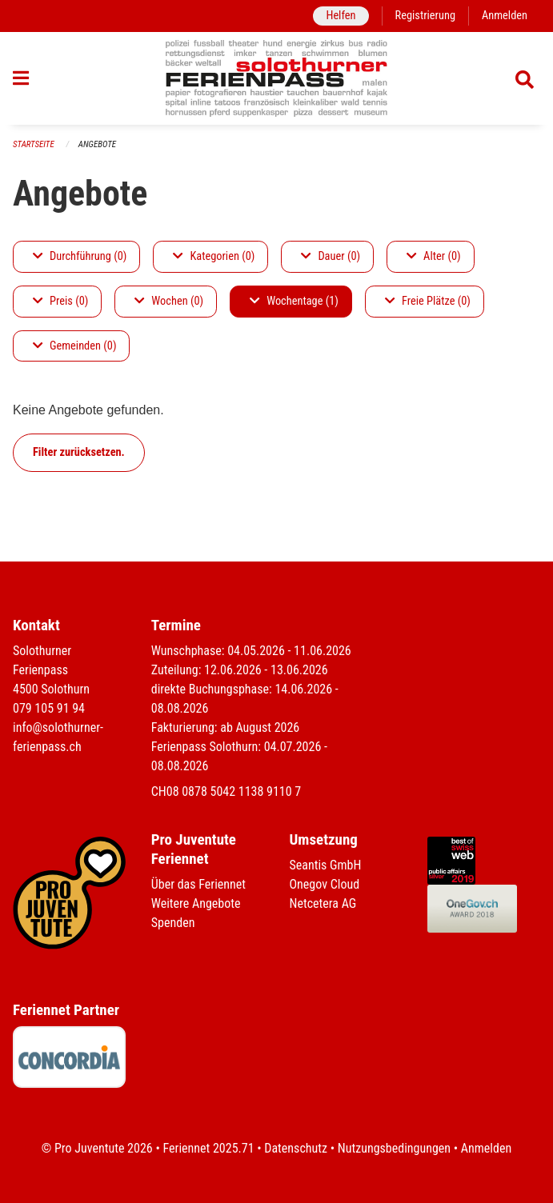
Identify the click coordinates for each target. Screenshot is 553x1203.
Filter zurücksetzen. (79, 452)
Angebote (97, 144)
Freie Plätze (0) (428, 301)
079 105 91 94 (49, 708)
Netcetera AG (323, 903)
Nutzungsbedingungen (394, 1148)
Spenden (173, 922)
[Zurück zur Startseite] (276, 78)
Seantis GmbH (326, 865)
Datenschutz (295, 1148)
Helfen (340, 15)
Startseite (33, 144)
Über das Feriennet (198, 884)
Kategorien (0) (213, 256)
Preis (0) (60, 301)
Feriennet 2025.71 (208, 1148)
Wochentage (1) (294, 301)
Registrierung (425, 15)
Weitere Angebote (196, 903)
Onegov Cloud (325, 884)
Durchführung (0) (79, 256)
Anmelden (504, 15)
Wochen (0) (168, 301)
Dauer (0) (330, 256)
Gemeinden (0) (74, 346)
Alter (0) (434, 256)
